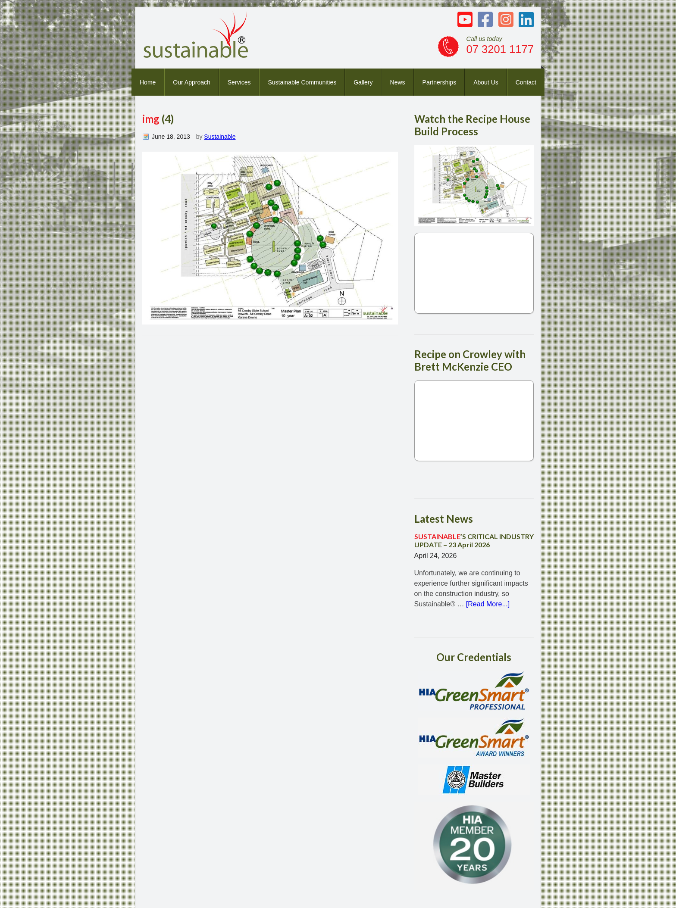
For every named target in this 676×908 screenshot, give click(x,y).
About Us (485, 82)
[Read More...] (488, 604)
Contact (526, 82)
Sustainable (219, 136)
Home (148, 82)
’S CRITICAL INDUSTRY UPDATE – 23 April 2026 (474, 540)
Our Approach (191, 82)
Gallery (363, 82)
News (397, 82)
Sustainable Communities (302, 82)
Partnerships (439, 82)
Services (239, 82)
